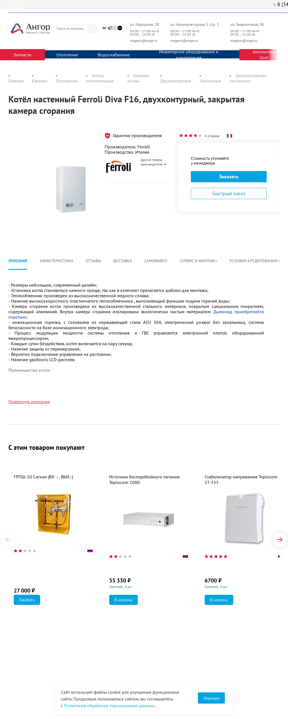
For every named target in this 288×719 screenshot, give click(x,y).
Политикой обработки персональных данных (109, 705)
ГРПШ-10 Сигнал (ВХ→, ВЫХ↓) (43, 477)
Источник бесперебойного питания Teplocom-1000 (144, 479)
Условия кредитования (254, 260)
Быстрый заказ (228, 193)
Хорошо (212, 698)
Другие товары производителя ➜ (153, 162)
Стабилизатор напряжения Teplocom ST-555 (241, 479)
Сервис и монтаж (198, 260)
